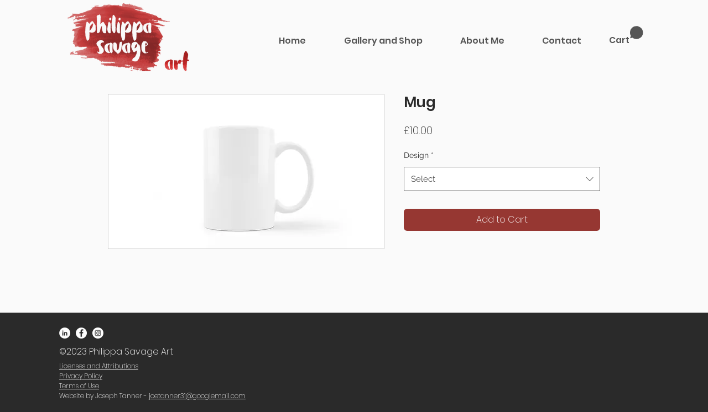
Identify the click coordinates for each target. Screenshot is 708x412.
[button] (383, 40)
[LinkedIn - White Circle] (64, 333)
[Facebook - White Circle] (81, 333)
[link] (626, 35)
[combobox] (502, 179)
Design (419, 155)
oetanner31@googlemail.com (198, 395)
